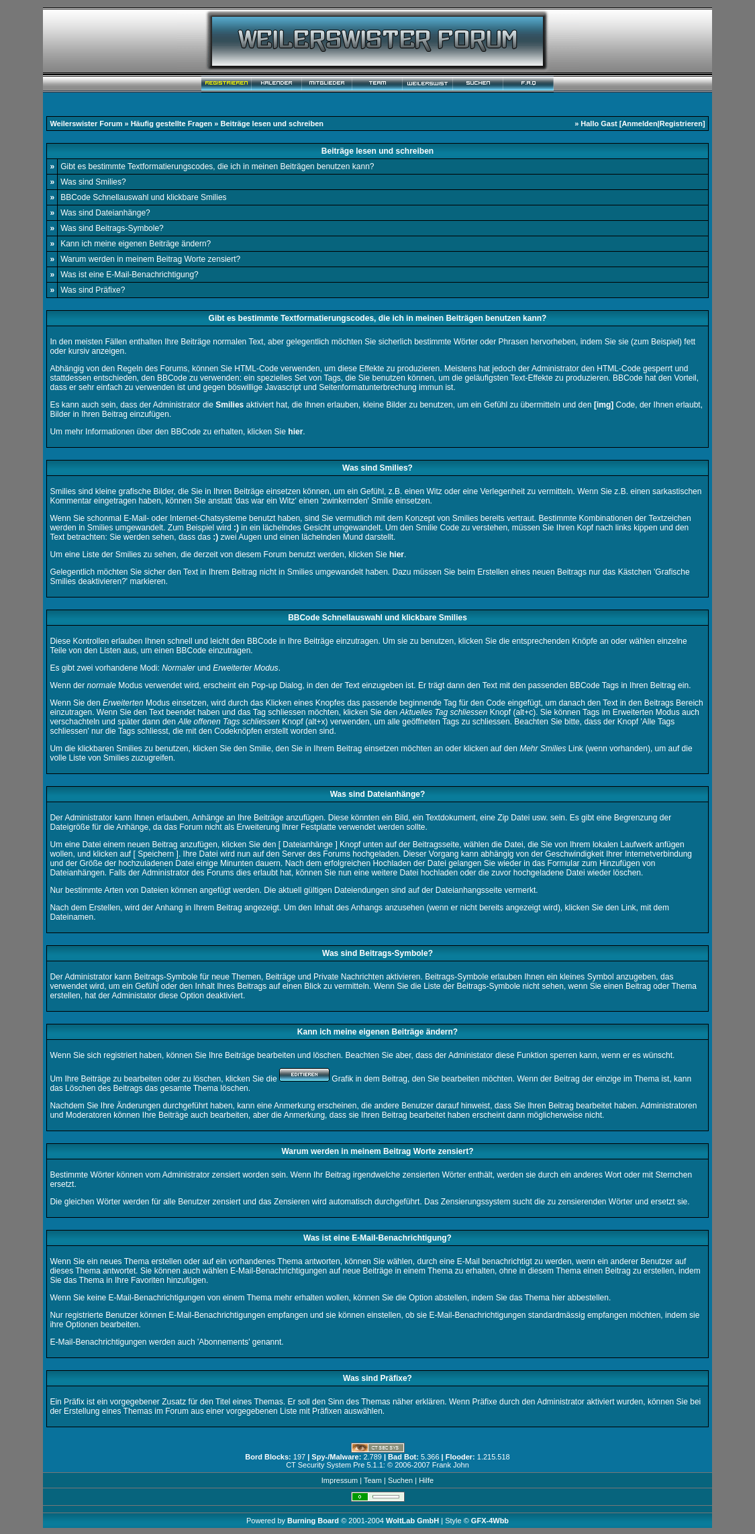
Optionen (82, 1324)
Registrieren (681, 123)
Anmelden (639, 123)
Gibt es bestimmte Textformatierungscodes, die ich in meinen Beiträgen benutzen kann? (217, 166)
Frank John (450, 1465)
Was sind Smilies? (93, 182)
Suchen (400, 1480)
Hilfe (426, 1480)
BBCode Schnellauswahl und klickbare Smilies (143, 197)
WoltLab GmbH (412, 1521)
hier (558, 1297)
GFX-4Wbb (490, 1521)
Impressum (339, 1480)
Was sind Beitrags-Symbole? (112, 228)
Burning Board (314, 1521)
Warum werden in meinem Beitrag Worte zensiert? (150, 259)
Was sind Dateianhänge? (105, 213)
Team (373, 1480)
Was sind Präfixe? (92, 290)
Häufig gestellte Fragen (172, 123)
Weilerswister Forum (86, 123)
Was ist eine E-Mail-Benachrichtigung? (129, 274)
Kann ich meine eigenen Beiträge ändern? (135, 243)
